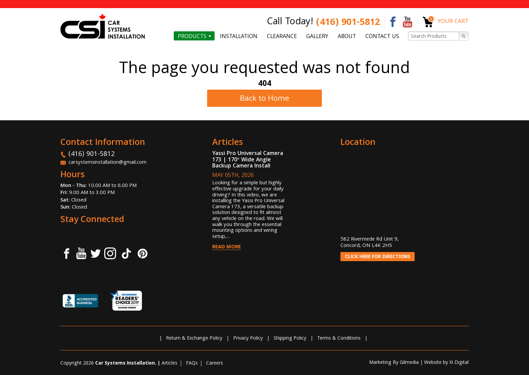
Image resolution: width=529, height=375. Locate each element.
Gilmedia (409, 363)
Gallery (317, 36)
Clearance (282, 36)
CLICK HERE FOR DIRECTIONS (377, 257)
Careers (214, 364)
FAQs (192, 364)
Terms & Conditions (339, 339)
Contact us (382, 36)
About (347, 36)
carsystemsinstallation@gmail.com (107, 162)
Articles (169, 364)
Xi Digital (459, 363)
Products (192, 36)
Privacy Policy (248, 339)
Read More (226, 247)
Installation (238, 36)
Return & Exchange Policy (194, 339)
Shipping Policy (290, 339)
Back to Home (264, 99)
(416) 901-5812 (348, 23)
